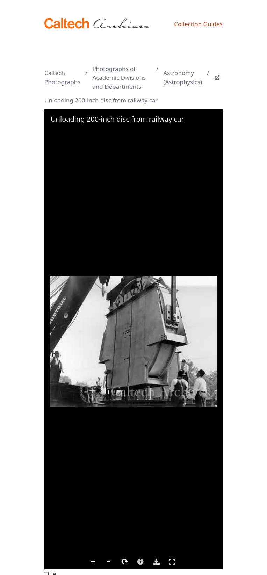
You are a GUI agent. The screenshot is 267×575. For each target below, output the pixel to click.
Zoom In (93, 561)
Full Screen (172, 561)
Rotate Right (125, 561)
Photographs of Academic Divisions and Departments (119, 78)
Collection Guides (198, 24)
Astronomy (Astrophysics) (182, 77)
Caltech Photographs (62, 77)
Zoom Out (109, 561)
